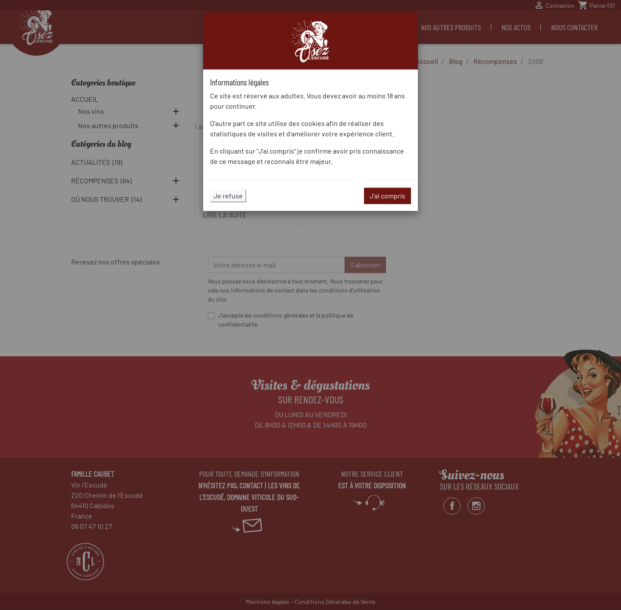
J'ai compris (387, 196)
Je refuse (228, 196)
